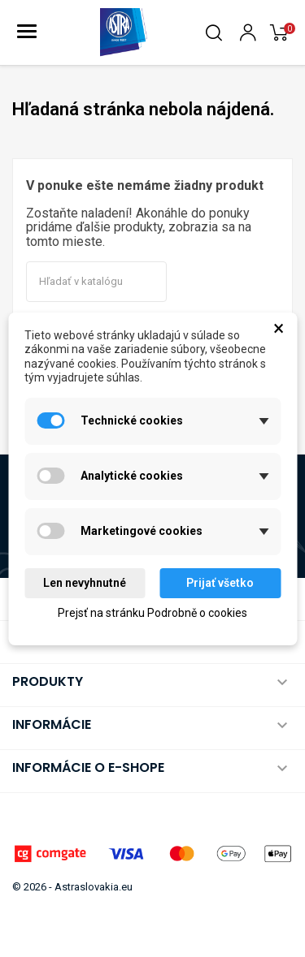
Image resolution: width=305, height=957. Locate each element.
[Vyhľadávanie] (96, 281)
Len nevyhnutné (84, 582)
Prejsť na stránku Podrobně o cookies (152, 612)
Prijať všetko (220, 582)
